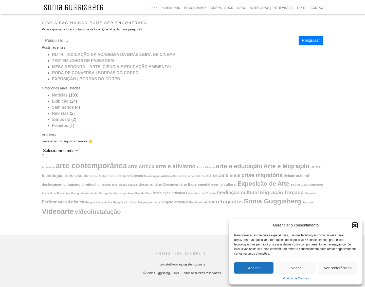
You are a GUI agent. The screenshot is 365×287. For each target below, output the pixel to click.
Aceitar (254, 268)
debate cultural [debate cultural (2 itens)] (296, 176)
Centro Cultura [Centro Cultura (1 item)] (98, 176)
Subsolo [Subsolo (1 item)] (307, 202)
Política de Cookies (296, 278)
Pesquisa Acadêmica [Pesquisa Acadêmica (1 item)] (98, 202)
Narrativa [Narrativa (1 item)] (311, 193)
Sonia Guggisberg (180, 254)
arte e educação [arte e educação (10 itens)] (239, 166)
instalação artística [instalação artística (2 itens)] (169, 193)
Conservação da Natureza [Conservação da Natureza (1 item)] (189, 176)
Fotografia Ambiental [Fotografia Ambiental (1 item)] (84, 193)
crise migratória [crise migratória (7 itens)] (262, 175)
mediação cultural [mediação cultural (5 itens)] (238, 192)
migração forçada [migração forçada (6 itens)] (282, 192)
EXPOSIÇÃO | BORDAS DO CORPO (86, 79)
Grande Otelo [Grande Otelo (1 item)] (143, 193)
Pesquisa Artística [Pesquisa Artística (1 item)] (125, 202)
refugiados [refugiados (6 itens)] (229, 201)
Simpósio (61, 119)
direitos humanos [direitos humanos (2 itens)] (96, 184)
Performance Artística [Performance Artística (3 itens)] (63, 202)
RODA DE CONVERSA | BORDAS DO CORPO (95, 73)
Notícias (60, 95)
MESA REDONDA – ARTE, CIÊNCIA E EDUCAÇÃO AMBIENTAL (112, 67)
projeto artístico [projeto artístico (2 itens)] (174, 202)
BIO (154, 8)
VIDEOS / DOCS (221, 8)
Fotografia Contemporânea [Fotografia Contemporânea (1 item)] (116, 193)
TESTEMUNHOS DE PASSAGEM (83, 61)
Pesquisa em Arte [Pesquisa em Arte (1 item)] (149, 202)
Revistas (60, 113)
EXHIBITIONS (170, 8)
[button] (354, 225)
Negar (296, 268)
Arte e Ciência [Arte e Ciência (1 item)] (206, 167)
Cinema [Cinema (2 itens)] (136, 176)
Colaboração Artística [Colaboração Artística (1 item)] (158, 176)
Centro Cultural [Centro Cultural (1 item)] (119, 176)
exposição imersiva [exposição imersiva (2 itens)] (306, 184)
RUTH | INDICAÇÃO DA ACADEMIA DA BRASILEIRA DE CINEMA (114, 54)
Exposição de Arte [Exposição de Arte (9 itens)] (263, 183)
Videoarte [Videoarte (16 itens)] (58, 211)
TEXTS (301, 8)
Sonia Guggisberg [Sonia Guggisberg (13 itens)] (272, 201)
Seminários (63, 107)
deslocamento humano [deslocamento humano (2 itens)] (61, 184)
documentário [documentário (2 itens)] (150, 184)
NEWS (241, 8)
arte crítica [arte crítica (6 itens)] (141, 166)
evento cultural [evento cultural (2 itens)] (223, 184)
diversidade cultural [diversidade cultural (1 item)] (125, 184)
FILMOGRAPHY (195, 8)
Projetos (60, 125)
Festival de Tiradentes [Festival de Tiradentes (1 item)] (56, 193)
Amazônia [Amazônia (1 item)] (48, 167)
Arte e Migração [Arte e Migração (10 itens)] (286, 166)
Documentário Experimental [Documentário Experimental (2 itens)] (186, 184)
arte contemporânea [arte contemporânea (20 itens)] (91, 165)
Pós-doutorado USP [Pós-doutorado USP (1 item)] (202, 202)
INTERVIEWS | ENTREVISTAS (271, 8)
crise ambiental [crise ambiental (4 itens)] (223, 175)
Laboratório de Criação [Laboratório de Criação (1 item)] (201, 193)
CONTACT (318, 8)
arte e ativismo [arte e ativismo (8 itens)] (176, 166)
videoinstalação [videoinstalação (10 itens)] (98, 211)
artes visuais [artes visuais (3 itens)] (75, 175)
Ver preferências (338, 268)
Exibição (60, 101)
